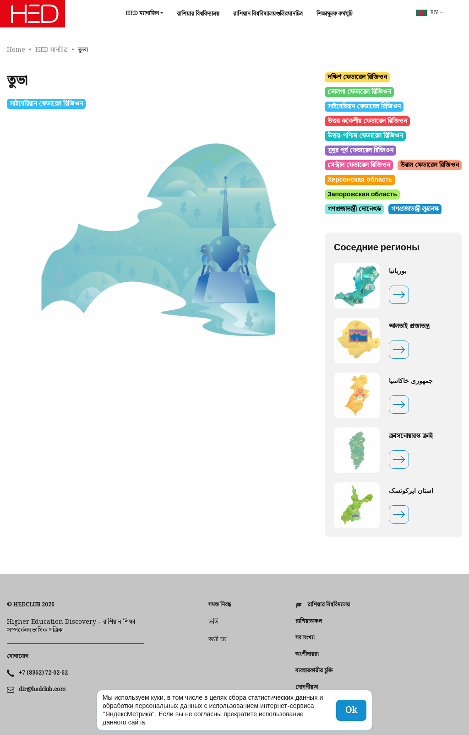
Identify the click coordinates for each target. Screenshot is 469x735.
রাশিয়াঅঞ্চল (308, 621)
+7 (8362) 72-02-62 (43, 673)
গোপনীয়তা (306, 687)
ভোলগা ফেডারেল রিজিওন (359, 92)
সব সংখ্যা (305, 638)
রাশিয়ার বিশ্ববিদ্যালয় (198, 14)
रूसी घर (217, 639)
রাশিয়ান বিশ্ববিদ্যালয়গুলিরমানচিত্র (268, 14)
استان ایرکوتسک (411, 491)
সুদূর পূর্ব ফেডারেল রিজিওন (360, 151)
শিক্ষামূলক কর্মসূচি (334, 14)
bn (426, 13)
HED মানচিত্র (51, 50)
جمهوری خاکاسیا (411, 381)
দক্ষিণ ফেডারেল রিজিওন (357, 77)
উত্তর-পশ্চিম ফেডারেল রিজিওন (365, 136)
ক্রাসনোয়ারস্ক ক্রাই (411, 436)
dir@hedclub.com (42, 689)
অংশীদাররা (307, 654)
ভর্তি (213, 622)
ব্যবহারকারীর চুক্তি (314, 671)
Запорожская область (362, 194)
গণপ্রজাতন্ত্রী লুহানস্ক (415, 209)
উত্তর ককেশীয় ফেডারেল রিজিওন (367, 121)
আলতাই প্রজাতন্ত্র (409, 326)
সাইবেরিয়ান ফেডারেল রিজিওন (46, 104)
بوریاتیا (397, 271)
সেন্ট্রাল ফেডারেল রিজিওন (358, 165)
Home (16, 50)
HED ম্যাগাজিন (142, 13)
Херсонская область (360, 180)
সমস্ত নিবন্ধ (219, 605)
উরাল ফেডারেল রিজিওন (429, 165)
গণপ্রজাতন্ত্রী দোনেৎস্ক (354, 209)
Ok (351, 710)
